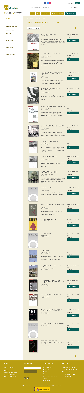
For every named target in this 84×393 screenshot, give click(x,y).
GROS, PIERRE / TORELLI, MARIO (47, 268)
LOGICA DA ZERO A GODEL (48, 219)
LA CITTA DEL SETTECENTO (48, 156)
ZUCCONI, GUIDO (44, 35)
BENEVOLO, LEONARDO (46, 56)
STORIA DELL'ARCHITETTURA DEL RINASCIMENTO (50, 54)
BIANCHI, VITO (43, 188)
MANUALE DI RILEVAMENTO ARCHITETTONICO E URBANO (49, 171)
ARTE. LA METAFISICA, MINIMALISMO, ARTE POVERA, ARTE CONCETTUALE (51, 309)
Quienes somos (47, 367)
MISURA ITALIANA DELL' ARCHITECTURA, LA (52, 205)
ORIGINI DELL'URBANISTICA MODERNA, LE (53, 107)
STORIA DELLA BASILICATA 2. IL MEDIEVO (52, 323)
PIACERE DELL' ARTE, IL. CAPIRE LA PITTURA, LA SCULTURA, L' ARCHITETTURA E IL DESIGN (53, 281)
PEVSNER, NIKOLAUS (45, 235)
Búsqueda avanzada (73, 7)
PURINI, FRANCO (44, 207)
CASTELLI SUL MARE (46, 187)
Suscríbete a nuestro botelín (30, 371)
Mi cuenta (46, 380)
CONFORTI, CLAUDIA (45, 296)
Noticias (61, 13)
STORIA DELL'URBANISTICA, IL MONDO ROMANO (52, 266)
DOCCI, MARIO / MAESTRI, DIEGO (47, 174)
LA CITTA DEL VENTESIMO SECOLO (50, 141)
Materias (46, 374)
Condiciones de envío (49, 369)
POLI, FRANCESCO (44, 312)
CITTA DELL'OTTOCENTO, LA (49, 34)
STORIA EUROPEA (46, 233)
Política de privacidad (49, 371)
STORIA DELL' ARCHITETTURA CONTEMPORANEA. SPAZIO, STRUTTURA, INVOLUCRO (52, 342)
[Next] (79, 28)
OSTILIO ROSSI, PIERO (45, 91)
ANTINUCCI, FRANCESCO (46, 252)
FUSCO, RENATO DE (45, 284)
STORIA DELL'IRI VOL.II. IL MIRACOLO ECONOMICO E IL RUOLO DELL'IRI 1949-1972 (52, 73)
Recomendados (45, 13)
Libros (32, 13)
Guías (38, 13)
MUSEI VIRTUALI (45, 251)
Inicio (27, 18)
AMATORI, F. (43, 76)
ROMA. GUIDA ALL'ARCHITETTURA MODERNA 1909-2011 (50, 88)
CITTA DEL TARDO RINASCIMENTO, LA (51, 294)
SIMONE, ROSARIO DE (45, 128)
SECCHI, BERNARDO (45, 143)
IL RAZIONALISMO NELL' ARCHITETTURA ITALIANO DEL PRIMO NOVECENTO (52, 126)
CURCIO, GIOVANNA (45, 158)
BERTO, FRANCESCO (45, 220)
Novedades (54, 13)
